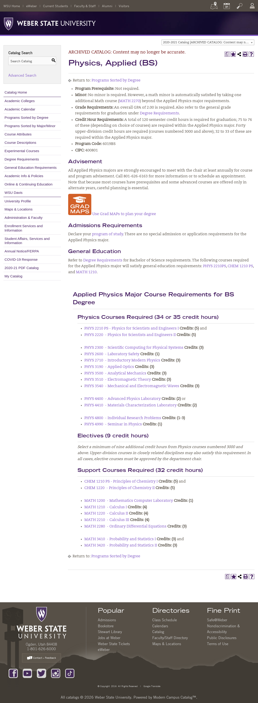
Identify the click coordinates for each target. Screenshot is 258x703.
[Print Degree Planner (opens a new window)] (227, 54)
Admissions (107, 620)
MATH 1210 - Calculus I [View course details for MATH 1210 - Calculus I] (105, 507)
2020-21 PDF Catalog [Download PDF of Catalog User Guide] (22, 268)
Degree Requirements (22, 159)
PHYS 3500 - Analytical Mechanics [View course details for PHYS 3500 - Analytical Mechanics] (115, 373)
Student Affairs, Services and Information (27, 241)
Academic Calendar (20, 109)
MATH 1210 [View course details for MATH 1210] (86, 272)
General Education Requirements (31, 167)
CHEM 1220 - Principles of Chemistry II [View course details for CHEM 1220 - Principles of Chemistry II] (119, 488)
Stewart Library (110, 631)
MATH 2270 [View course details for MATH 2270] (129, 101)
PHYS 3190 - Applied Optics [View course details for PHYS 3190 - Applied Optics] (109, 367)
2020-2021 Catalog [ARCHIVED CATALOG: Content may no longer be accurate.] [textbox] (208, 42)
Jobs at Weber (109, 637)
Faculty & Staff (85, 6)
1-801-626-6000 (41, 649)
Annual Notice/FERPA (22, 251)
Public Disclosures (221, 637)
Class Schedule (164, 620)
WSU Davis (14, 193)
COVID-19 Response (21, 259)
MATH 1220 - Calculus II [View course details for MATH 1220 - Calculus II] (106, 513)
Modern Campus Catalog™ (174, 697)
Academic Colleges (20, 101)
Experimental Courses (22, 151)
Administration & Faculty (24, 218)
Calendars (160, 626)
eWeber (31, 6)
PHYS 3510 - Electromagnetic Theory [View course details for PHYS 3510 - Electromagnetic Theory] (117, 380)
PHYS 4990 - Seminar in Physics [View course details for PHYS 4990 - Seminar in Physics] (113, 424)
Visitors (124, 6)
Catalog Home (16, 92)
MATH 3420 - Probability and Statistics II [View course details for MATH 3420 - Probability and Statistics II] (120, 545)
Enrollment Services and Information (24, 228)
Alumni (107, 6)
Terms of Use (217, 643)
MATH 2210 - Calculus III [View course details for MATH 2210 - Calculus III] (106, 520)
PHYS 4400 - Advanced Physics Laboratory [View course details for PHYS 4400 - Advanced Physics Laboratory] (122, 399)
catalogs (72, 697)
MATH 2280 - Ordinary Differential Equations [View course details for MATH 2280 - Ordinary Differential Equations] (125, 526)
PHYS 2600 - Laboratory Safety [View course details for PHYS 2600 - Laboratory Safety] (111, 354)
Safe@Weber (217, 620)
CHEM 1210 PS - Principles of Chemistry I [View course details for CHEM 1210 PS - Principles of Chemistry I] (121, 481)
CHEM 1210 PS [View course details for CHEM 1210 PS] (240, 266)
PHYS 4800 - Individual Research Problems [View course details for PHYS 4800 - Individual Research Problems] (122, 418)
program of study (107, 234)
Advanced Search (22, 75)
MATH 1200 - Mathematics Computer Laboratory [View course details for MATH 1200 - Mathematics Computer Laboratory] (128, 501)
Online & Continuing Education (29, 184)
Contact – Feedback (41, 658)
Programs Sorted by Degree (26, 117)
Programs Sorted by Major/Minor (30, 126)
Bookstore (106, 626)
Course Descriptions (20, 142)
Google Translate (151, 685)
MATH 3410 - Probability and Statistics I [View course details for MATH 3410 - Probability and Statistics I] (120, 539)
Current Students (55, 6)
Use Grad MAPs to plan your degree (112, 214)
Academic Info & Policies (24, 176)
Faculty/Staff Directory (170, 637)
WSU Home (11, 6)
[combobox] (208, 42)
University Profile (18, 201)
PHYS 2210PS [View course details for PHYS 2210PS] (214, 266)
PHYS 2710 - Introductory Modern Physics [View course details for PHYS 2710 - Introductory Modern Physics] (122, 360)
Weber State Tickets (114, 643)
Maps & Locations (19, 209)
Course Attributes (18, 134)
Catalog (158, 631)
